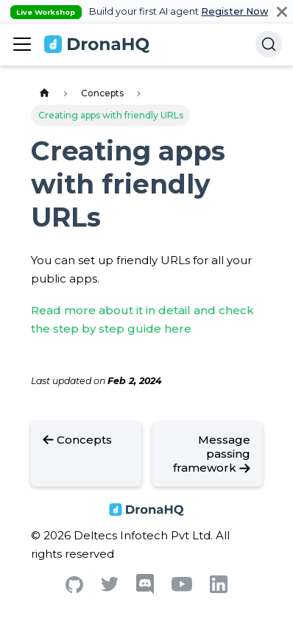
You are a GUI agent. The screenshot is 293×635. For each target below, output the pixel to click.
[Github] (74, 589)
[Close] (282, 11)
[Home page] (44, 93)
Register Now (234, 11)
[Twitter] (110, 588)
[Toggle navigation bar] (22, 44)
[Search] (268, 44)
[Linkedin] (218, 589)
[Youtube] (182, 588)
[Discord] (145, 590)
